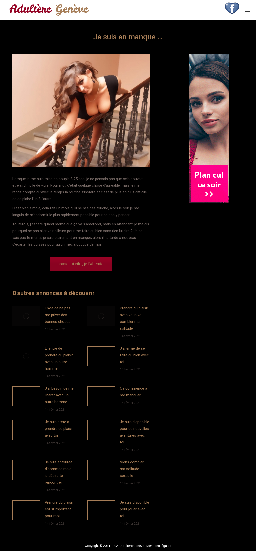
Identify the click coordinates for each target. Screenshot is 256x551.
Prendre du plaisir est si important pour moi (59, 509)
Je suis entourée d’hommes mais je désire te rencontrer (58, 472)
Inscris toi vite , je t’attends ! (81, 263)
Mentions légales (158, 546)
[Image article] (26, 316)
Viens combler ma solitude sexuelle (132, 469)
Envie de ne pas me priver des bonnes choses (57, 315)
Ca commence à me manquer (133, 391)
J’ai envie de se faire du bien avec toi (134, 355)
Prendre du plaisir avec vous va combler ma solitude (134, 318)
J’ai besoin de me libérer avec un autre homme (59, 395)
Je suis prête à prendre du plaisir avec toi (59, 429)
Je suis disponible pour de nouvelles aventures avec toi (134, 432)
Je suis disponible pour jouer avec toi (134, 509)
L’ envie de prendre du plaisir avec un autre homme (59, 358)
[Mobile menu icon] (247, 10)
